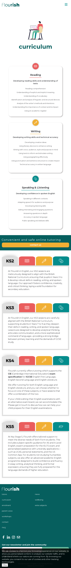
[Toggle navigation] (66, 4)
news (37, 494)
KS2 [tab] (10, 260)
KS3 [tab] (10, 307)
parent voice (7, 511)
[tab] (27, 260)
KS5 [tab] (10, 426)
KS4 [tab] (10, 360)
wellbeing (39, 500)
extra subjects (41, 505)
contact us (35, 245)
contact (5, 522)
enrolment (6, 505)
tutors (4, 494)
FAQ (4, 528)
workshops (6, 516)
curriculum (6, 500)
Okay (5, 565)
